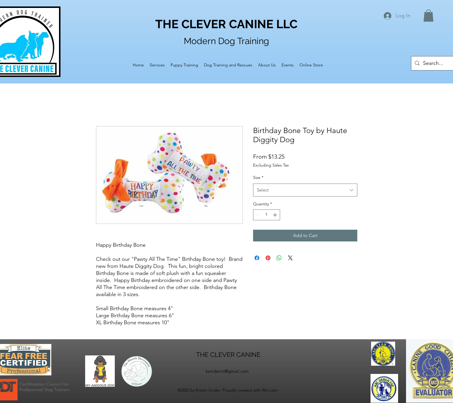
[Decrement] (257, 215)
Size (258, 177)
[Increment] (275, 215)
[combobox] (305, 190)
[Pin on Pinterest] (268, 257)
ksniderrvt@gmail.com (227, 371)
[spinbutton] (266, 215)
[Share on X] (290, 257)
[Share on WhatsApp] (279, 257)
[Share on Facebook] (256, 257)
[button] (428, 15)
